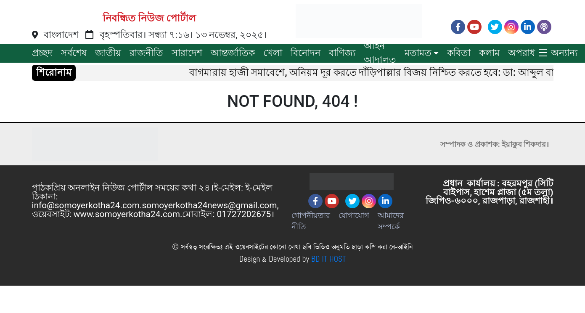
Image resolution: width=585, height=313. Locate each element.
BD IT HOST (328, 259)
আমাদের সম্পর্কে (391, 221)
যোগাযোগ (354, 215)
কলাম (489, 53)
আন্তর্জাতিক (233, 53)
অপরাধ (521, 53)
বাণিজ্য (342, 53)
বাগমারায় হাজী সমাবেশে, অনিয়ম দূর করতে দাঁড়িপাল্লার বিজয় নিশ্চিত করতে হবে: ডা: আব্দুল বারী (378, 72)
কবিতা (459, 53)
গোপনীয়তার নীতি (310, 221)
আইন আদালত (380, 52)
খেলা (272, 53)
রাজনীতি (146, 53)
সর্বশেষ (74, 53)
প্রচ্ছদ (42, 53)
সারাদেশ (187, 53)
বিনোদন (305, 53)
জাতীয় (108, 53)
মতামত (418, 53)
